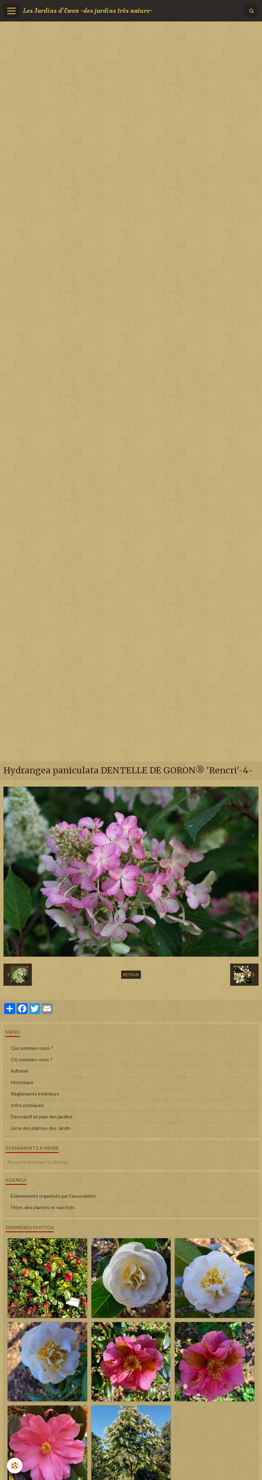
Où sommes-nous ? (31, 1059)
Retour (131, 974)
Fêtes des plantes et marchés (43, 1207)
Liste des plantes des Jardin (41, 1128)
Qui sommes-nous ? (32, 1048)
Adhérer (20, 1071)
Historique (22, 1082)
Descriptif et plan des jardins (41, 1116)
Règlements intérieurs (35, 1094)
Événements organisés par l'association (53, 1196)
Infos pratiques (27, 1105)
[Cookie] (14, 1465)
